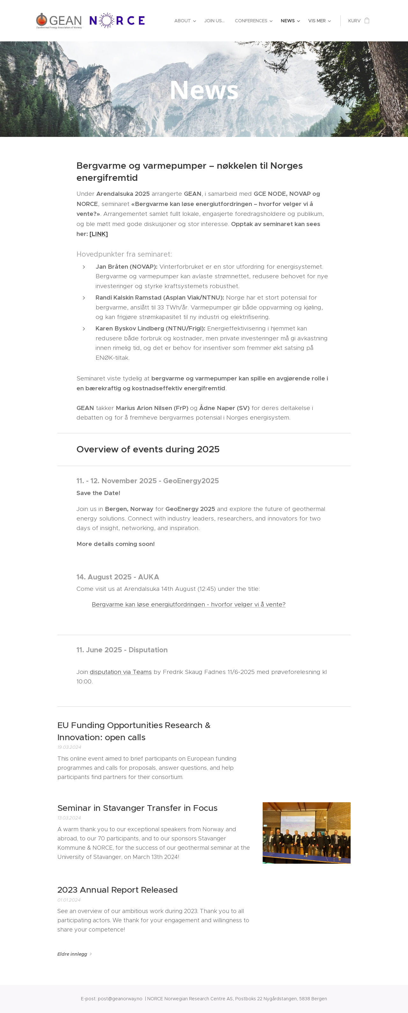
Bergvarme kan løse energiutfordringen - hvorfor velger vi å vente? (189, 604)
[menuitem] (186, 21)
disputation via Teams (121, 672)
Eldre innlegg (72, 954)
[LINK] (99, 233)
